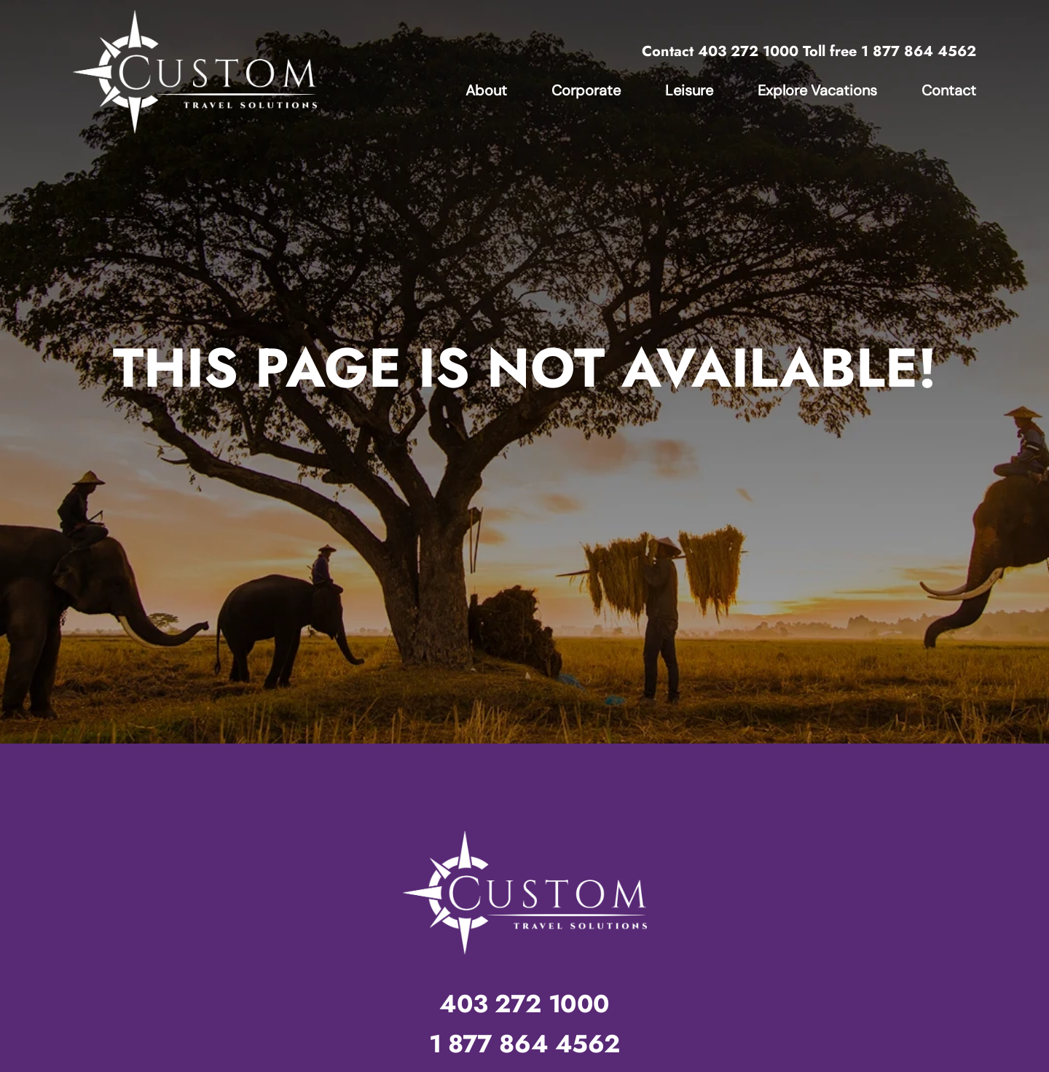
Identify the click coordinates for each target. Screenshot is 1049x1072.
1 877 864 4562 (918, 51)
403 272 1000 (748, 51)
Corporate (586, 90)
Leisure (689, 90)
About (486, 90)
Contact (949, 90)
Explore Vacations (817, 90)
